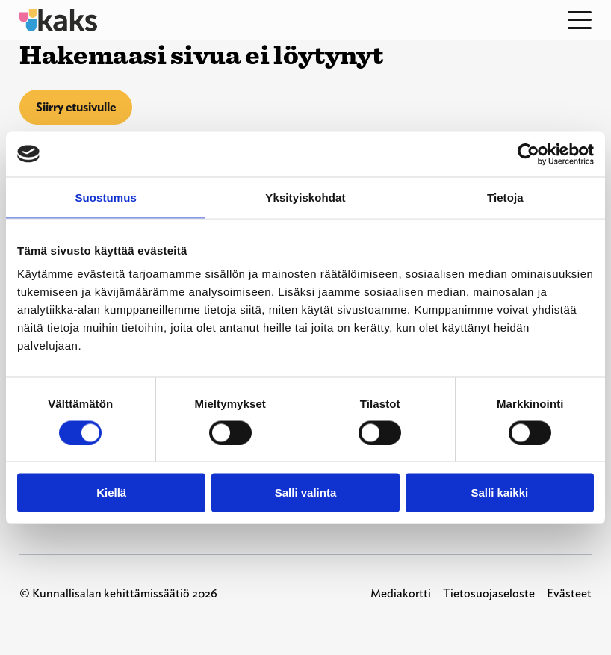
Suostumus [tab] (106, 196)
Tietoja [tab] (505, 196)
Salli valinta (306, 492)
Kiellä (111, 492)
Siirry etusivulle (76, 107)
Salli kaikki (499, 492)
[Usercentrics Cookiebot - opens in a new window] (528, 154)
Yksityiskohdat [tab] (305, 196)
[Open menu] (580, 20)
